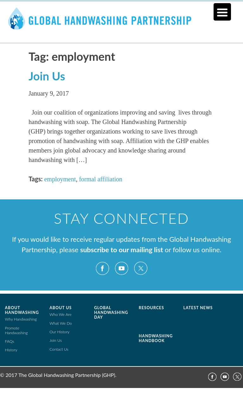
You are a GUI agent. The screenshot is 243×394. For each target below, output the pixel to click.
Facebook (102, 268)
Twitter (140, 268)
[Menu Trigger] (222, 12)
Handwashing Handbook (156, 338)
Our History (60, 331)
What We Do (61, 323)
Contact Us (59, 349)
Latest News (198, 307)
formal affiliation (100, 179)
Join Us (46, 76)
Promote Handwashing (16, 330)
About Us (61, 307)
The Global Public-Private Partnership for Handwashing (121, 27)
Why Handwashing (21, 319)
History (11, 349)
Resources (151, 307)
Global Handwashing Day (111, 312)
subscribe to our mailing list (121, 250)
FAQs (9, 341)
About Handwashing (22, 310)
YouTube (121, 268)
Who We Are (61, 314)
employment (60, 179)
